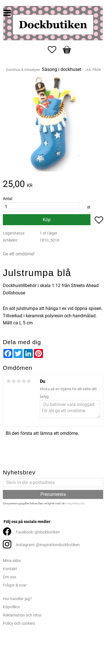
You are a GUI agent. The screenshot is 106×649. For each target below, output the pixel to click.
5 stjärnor (28, 381)
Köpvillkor (11, 607)
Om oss (9, 577)
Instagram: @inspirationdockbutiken (48, 544)
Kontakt (10, 568)
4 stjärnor (23, 381)
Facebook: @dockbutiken (38, 532)
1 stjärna (8, 381)
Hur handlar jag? (17, 598)
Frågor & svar (15, 585)
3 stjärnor (18, 381)
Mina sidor (12, 560)
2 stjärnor (13, 381)
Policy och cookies (19, 623)
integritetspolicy (75, 503)
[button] (55, 49)
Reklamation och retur (22, 615)
